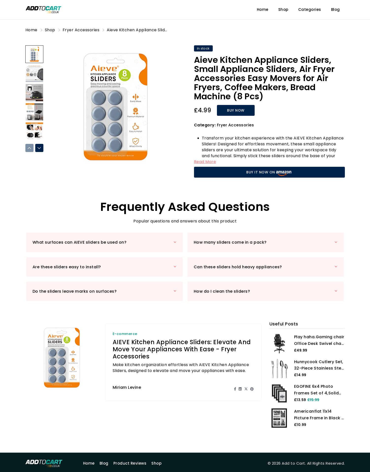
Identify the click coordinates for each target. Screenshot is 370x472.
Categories (309, 9)
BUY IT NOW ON (269, 173)
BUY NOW (236, 110)
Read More (205, 162)
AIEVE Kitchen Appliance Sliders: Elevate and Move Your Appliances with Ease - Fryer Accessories (182, 349)
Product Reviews (130, 463)
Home (262, 9)
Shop (283, 9)
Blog (335, 9)
